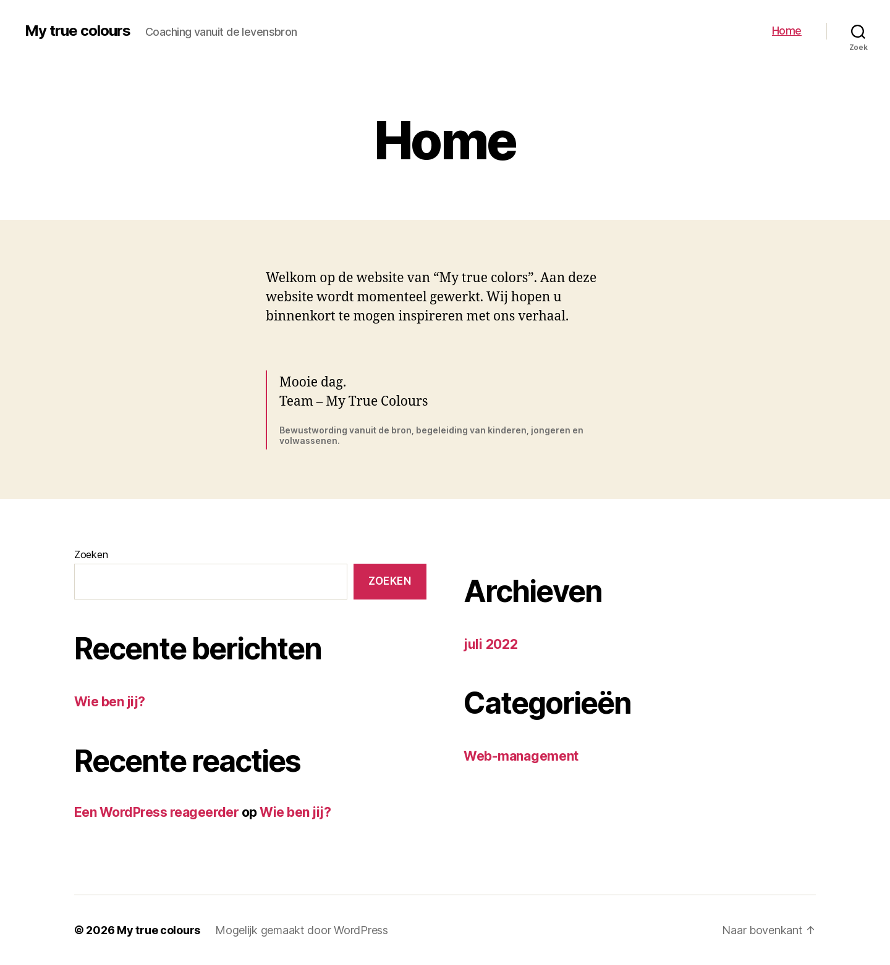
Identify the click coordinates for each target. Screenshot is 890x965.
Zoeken (91, 554)
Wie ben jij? (109, 701)
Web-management (521, 756)
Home (787, 30)
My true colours (77, 30)
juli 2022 (491, 644)
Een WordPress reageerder (156, 812)
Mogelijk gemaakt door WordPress (301, 930)
